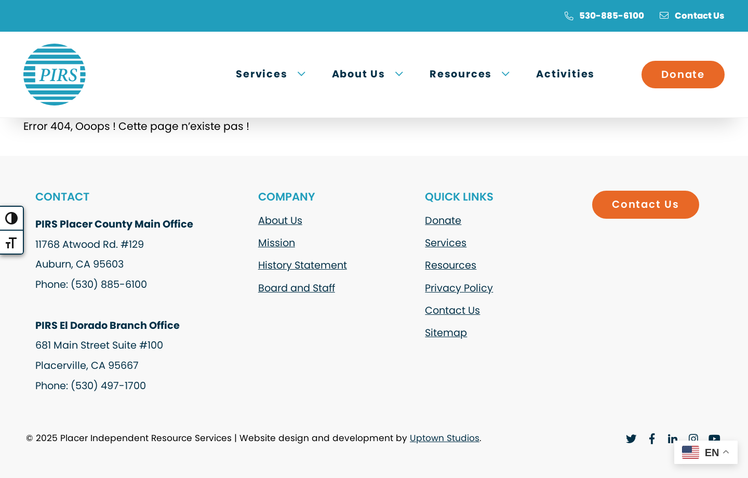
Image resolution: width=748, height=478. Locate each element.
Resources (450, 265)
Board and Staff (296, 288)
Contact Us (692, 15)
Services (445, 243)
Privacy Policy (459, 288)
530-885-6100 (604, 15)
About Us (280, 221)
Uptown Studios (444, 438)
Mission (276, 243)
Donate (683, 74)
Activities (565, 74)
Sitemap (446, 333)
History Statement (302, 265)
